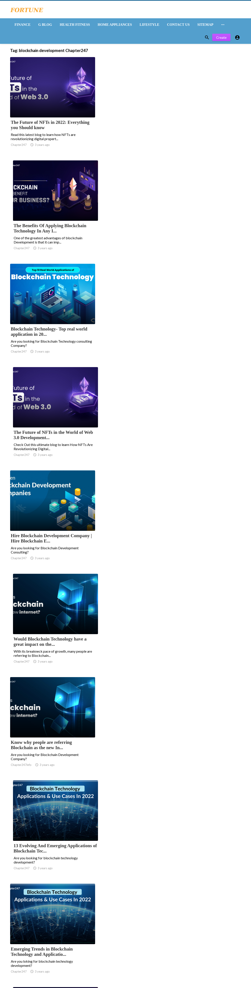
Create (221, 39)
